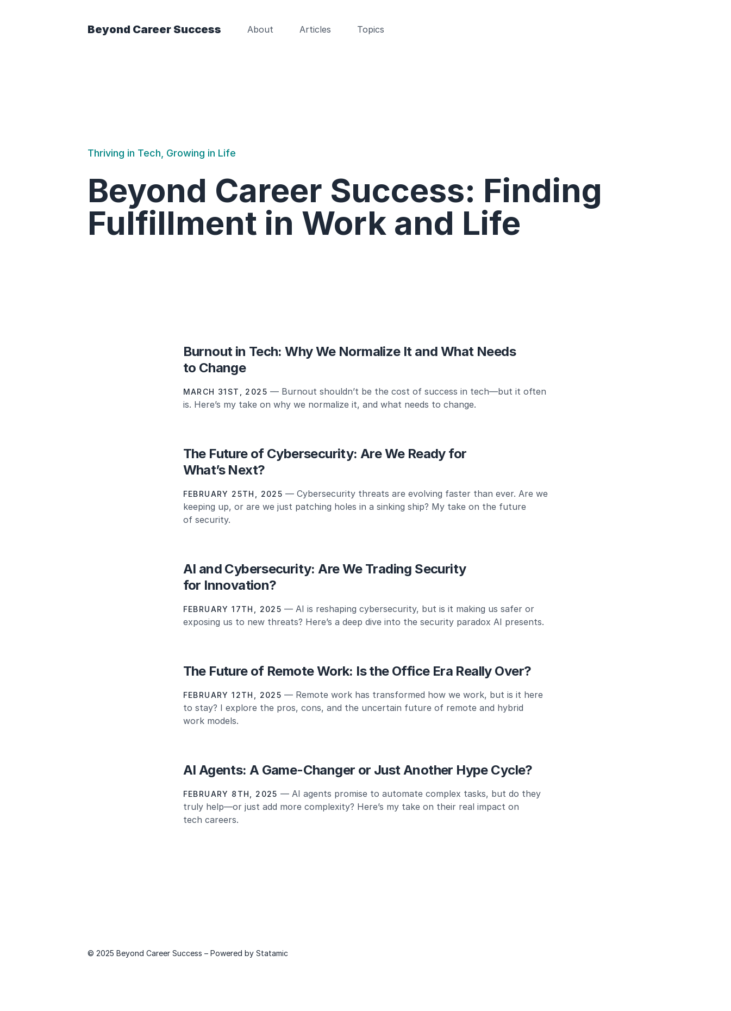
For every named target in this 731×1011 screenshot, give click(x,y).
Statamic (272, 953)
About (260, 29)
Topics (370, 29)
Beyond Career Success (154, 29)
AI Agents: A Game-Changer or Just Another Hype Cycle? (358, 770)
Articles (315, 29)
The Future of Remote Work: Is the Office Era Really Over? (357, 671)
